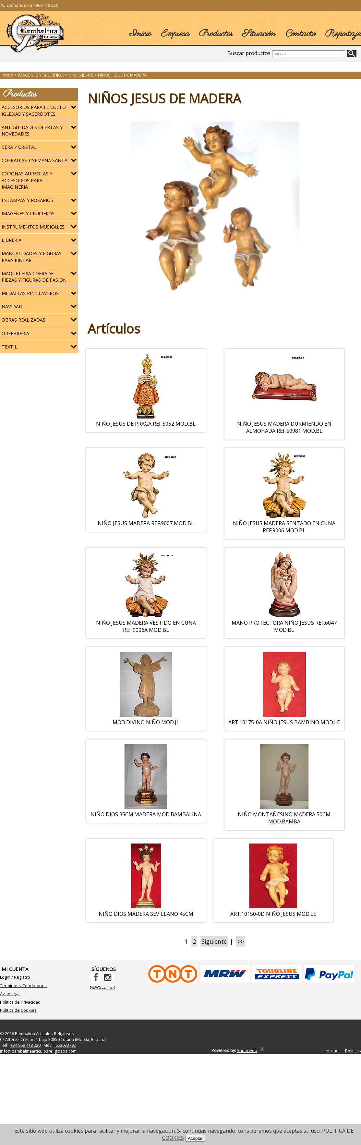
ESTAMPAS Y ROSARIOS (27, 200)
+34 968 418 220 (43, 5)
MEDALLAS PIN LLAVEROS (30, 293)
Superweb (247, 1086)
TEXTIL (9, 347)
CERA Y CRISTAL (19, 147)
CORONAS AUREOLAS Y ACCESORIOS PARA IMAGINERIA (27, 180)
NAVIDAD (12, 306)
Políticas (353, 1086)
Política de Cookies (18, 1046)
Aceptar (195, 1138)
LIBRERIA (11, 240)
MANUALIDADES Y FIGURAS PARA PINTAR (32, 256)
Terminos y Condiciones (23, 1021)
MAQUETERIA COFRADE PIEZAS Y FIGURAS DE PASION (34, 276)
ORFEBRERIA (15, 333)
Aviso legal (10, 1029)
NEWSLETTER (102, 1022)
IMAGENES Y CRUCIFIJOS (28, 213)
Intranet (332, 1086)
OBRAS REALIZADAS (23, 320)
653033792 (65, 1080)
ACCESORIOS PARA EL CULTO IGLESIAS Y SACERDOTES (34, 110)
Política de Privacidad (20, 1037)
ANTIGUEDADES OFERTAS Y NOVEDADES (32, 130)
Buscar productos (249, 53)
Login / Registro (15, 1013)
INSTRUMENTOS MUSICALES (33, 227)
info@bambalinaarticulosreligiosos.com (38, 1086)
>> (240, 977)
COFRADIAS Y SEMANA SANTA (34, 160)
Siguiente (214, 977)
